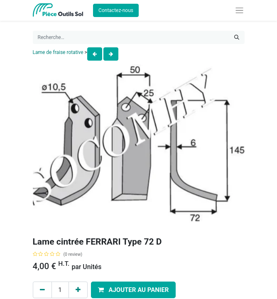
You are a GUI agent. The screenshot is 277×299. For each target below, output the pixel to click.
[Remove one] (42, 290)
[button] (133, 290)
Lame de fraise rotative (58, 52)
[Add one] (78, 290)
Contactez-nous (115, 10)
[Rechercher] (237, 37)
